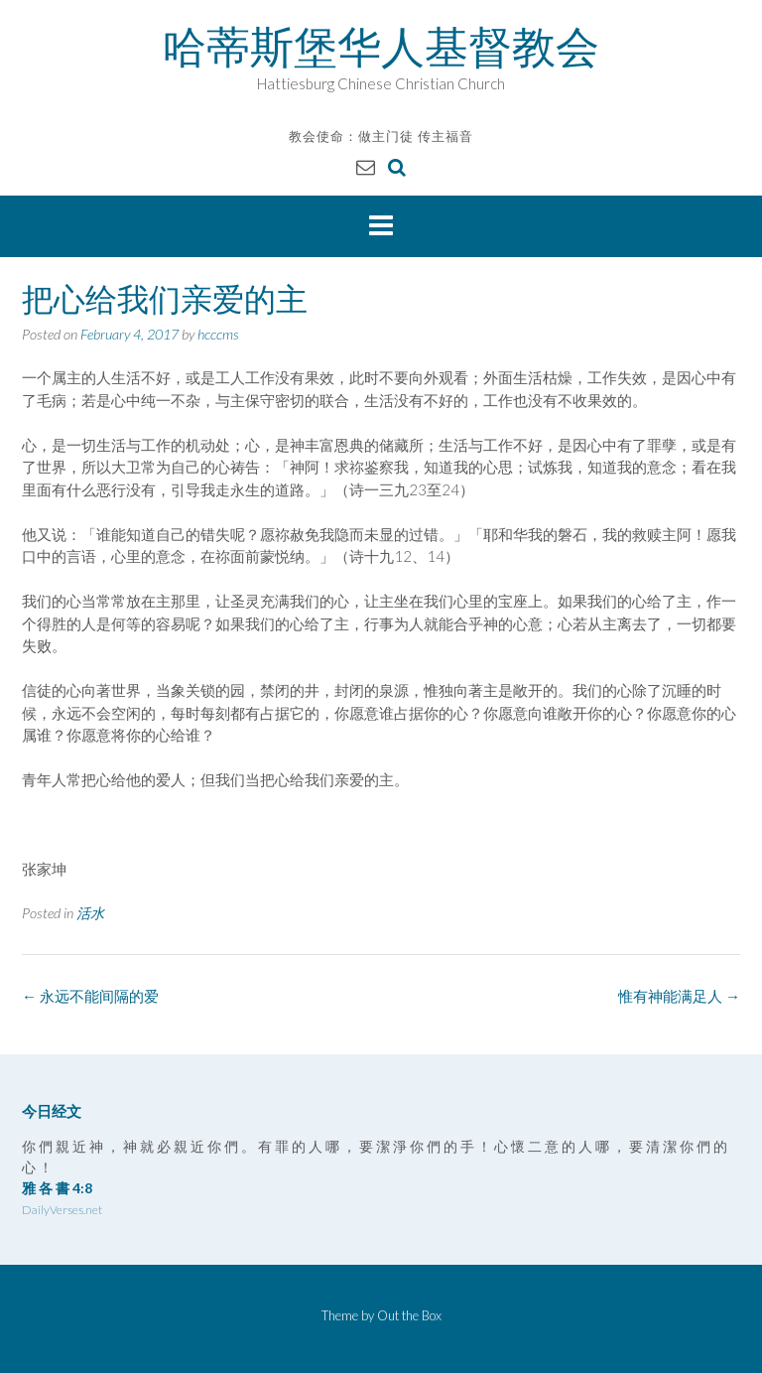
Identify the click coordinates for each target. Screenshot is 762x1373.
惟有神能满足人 (679, 996)
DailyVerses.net (62, 1209)
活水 (90, 912)
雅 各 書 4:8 (57, 1187)
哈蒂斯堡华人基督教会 (381, 46)
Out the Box (409, 1315)
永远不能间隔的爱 (90, 996)
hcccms (218, 334)
